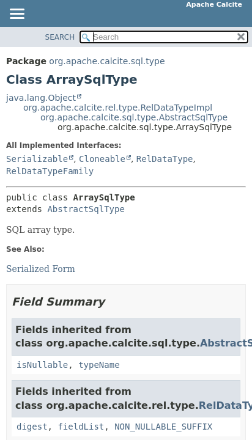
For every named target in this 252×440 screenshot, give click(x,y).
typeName (98, 365)
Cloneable (102, 159)
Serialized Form (40, 269)
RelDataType (164, 159)
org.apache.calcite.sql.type (107, 61)
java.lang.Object (41, 98)
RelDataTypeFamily (50, 171)
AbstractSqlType (85, 209)
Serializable (37, 159)
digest (32, 426)
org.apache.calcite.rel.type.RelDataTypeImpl (117, 107)
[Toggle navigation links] (16, 14)
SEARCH (60, 37)
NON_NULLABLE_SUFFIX (163, 426)
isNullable (42, 365)
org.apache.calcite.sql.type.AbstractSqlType (134, 117)
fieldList (80, 426)
